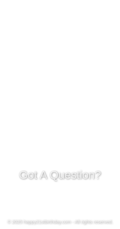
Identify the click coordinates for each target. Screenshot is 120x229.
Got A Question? (60, 174)
